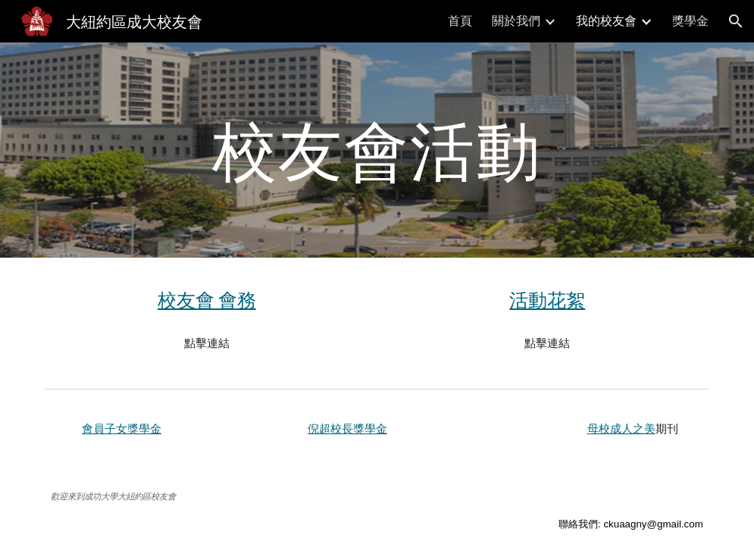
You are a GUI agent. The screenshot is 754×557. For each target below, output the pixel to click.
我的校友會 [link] (606, 20)
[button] (736, 21)
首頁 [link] (460, 20)
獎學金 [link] (690, 20)
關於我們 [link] (516, 20)
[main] (377, 149)
